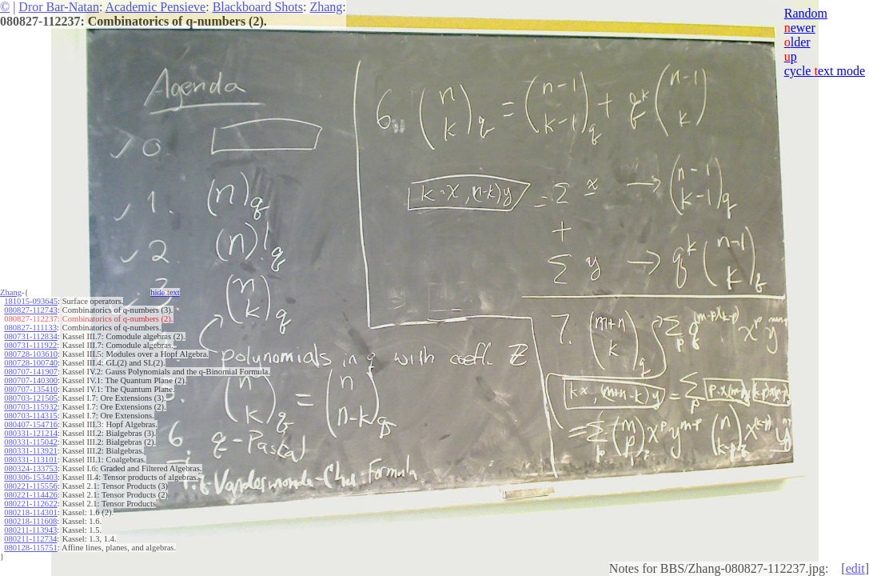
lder (797, 42)
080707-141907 (31, 371)
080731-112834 (30, 336)
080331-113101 (30, 459)
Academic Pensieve (155, 7)
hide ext (165, 292)
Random (805, 13)
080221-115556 (30, 486)
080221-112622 (30, 503)
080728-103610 (31, 354)
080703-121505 (31, 398)
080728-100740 (31, 362)
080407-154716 (31, 424)
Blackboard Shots (258, 7)
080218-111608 (30, 521)
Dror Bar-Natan (58, 7)
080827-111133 (30, 327)
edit (855, 568)
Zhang (325, 7)
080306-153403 (31, 477)
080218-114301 (30, 512)
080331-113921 (30, 450)
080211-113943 (30, 530)
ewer (799, 27)
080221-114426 (30, 494)
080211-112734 (30, 538)
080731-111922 (30, 345)
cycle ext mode (824, 71)
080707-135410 (31, 389)
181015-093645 (31, 301)
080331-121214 (31, 433)
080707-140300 (31, 380)
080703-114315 (30, 415)
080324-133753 (31, 468)
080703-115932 (30, 406)
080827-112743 (30, 310)
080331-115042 (30, 442)
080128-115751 (30, 547)
